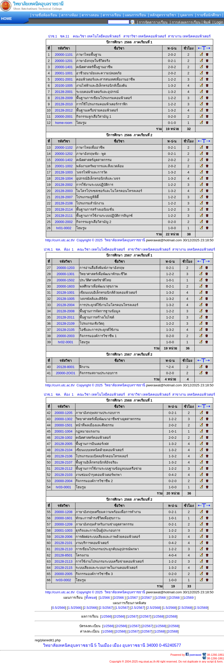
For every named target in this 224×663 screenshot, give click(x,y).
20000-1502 (65, 280)
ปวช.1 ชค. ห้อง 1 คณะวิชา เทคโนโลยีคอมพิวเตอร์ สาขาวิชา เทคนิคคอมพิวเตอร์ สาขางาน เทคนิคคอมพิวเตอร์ (129, 249)
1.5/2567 (121, 608)
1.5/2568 (169, 608)
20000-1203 (65, 268)
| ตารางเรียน (111, 15)
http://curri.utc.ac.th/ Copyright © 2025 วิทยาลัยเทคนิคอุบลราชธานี (95, 240)
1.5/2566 (74, 608)
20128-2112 (63, 468)
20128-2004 (65, 305)
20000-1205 (63, 413)
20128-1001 (65, 292)
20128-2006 (63, 537)
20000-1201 (64, 61)
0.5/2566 (58, 608)
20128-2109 (65, 323)
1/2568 (161, 598)
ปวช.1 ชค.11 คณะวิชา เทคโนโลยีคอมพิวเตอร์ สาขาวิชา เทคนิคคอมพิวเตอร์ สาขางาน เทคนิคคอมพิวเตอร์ (129, 36)
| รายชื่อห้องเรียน (43, 15)
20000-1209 (63, 524)
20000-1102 (64, 147)
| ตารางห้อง (68, 15)
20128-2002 (64, 185)
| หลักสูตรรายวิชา (162, 15)
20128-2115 (63, 568)
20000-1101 (64, 55)
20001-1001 (64, 73)
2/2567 (147, 598)
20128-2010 (64, 104)
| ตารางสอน (89, 15)
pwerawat (193, 654)
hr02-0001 (65, 342)
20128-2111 (64, 216)
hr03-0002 (63, 580)
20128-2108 (64, 203)
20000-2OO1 (65, 373)
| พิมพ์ (206, 22)
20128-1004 (64, 178)
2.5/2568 (153, 608)
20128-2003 (64, 191)
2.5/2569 (201, 608)
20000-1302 (63, 419)
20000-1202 (64, 154)
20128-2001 (64, 92)
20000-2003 (65, 336)
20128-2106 (63, 456)
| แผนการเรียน (134, 15)
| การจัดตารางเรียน (152, 22)
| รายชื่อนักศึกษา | (209, 15)
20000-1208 (63, 512)
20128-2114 (64, 209)
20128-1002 (63, 438)
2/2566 (119, 598)
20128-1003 (64, 172)
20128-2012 (64, 110)
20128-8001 (65, 367)
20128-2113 (63, 561)
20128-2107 (63, 462)
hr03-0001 (63, 487)
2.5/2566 (90, 608)
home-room (63, 123)
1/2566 (105, 598)
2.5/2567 (106, 608)
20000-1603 (65, 286)
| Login (217, 22)
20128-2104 (63, 450)
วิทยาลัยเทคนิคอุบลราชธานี (68, 645)
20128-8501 (63, 555)
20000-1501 (63, 425)
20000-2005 (63, 574)
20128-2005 (63, 444)
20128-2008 (65, 311)
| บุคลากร (185, 15)
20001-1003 (63, 530)
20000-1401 (64, 67)
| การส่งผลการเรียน (185, 22)
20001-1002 (64, 166)
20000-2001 (64, 116)
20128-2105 (65, 330)
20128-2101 (63, 543)
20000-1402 (64, 160)
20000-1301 (65, 274)
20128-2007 (64, 197)
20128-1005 (65, 299)
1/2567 (133, 598)
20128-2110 (63, 549)
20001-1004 (63, 431)
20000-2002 (64, 222)
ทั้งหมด (90, 598)
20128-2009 (64, 98)
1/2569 (188, 598)
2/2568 (174, 598)
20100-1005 (64, 85)
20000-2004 (63, 481)
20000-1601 (63, 518)
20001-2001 (64, 79)
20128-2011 (65, 317)
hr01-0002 (63, 228)
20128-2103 (63, 475)
